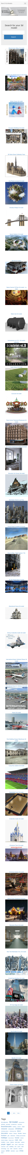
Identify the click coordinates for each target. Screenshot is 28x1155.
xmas (21, 1151)
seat (7, 1146)
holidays (4, 1138)
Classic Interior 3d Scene (16, 1084)
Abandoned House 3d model (16, 606)
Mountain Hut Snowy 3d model (16, 473)
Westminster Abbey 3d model (16, 48)
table (22, 1146)
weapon (3, 1151)
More (2, 1152)
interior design (4, 1140)
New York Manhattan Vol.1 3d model (16, 951)
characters (11, 1129)
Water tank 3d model (16, 314)
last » (18, 1113)
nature (12, 1142)
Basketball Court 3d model (16, 792)
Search (13, 37)
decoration (4, 1133)
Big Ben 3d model (16, 1058)
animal (3, 1124)
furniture (3, 1135)
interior (22, 1138)
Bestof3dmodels (6, 1126)
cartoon (19, 1126)
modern (3, 1142)
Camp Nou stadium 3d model (16, 765)
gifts (8, 1135)
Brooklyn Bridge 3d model (16, 207)
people (3, 1144)
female (20, 1133)
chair (23, 1126)
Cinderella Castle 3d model (16, 818)
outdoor (22, 1142)
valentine (15, 1148)
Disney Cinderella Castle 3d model (16, 632)
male (16, 1140)
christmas (18, 1129)
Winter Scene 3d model (16, 101)
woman (13, 1151)
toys (8, 1148)
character (4, 1129)
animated (8, 1124)
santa (16, 1144)
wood (17, 1151)
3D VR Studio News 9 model (16, 579)
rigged (9, 1144)
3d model (13, 1122)
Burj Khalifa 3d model (16, 1031)
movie (7, 1142)
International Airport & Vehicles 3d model (16, 686)
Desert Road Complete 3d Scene (16, 526)
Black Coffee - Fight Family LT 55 (16, 553)
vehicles (20, 1148)
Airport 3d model (16, 712)
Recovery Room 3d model (16, 925)
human (17, 1138)
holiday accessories (20, 1135)
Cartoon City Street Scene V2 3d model (16, 74)
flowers (24, 1133)
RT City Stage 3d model (16, 1005)
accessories (21, 1122)
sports (18, 1146)
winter (8, 1151)
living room (11, 1140)
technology (3, 1148)
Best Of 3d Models (6, 3)
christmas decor (5, 1131)
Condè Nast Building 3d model (16, 978)
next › (14, 1113)
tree (11, 1148)
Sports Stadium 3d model (16, 234)
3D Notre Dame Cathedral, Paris (16, 154)
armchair (20, 1124)
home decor (11, 1138)
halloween (12, 1135)
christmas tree (13, 1131)
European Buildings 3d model (16, 128)
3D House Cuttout (16, 260)
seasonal (3, 1146)
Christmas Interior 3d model (16, 872)
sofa (15, 1146)
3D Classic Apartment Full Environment (16, 446)
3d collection (4, 1122)
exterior (10, 1133)
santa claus (21, 1144)
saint (13, 1144)
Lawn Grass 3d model (16, 367)
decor (19, 1131)
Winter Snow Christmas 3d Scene (16, 898)
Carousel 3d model (16, 393)
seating (11, 1146)
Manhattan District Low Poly (16, 500)
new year (17, 1142)
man (20, 1140)
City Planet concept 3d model (16, 181)
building (14, 1126)
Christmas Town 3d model (16, 845)
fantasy (15, 1133)
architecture (14, 1124)
